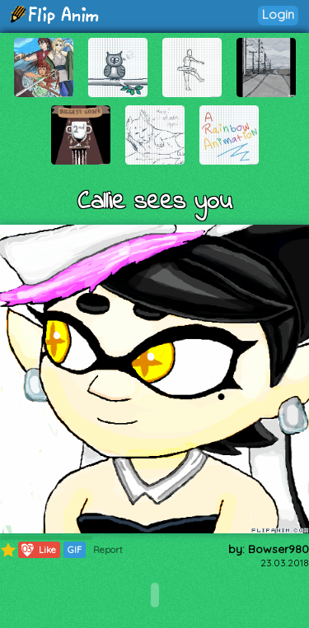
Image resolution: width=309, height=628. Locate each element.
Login (278, 14)
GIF (75, 550)
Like (37, 550)
